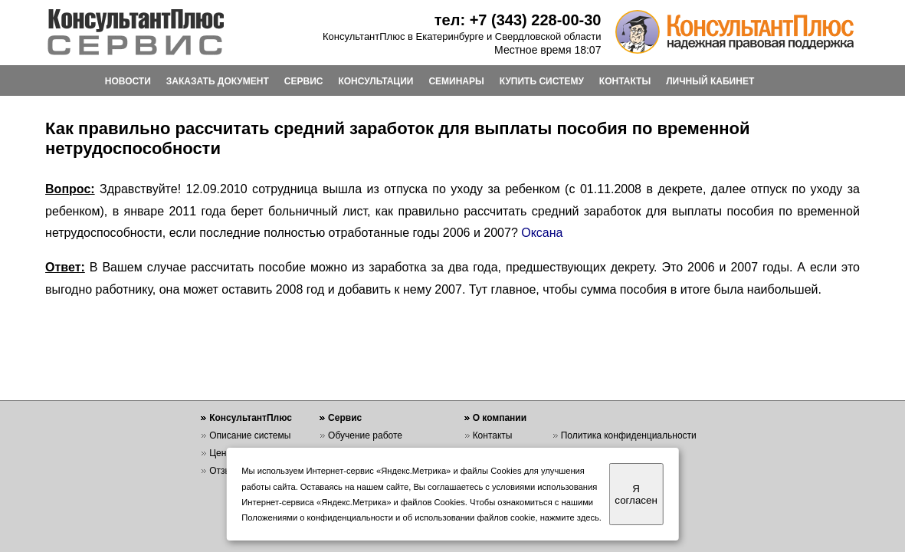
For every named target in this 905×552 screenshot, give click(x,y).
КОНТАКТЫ (625, 81)
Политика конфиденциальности (629, 435)
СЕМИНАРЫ (456, 81)
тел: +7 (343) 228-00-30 (518, 20)
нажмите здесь (569, 517)
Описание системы (249, 435)
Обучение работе (365, 435)
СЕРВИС (303, 81)
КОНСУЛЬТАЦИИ (375, 81)
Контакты (493, 435)
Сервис (345, 417)
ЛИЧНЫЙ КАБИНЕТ (710, 81)
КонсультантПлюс (250, 417)
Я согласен (636, 494)
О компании (500, 417)
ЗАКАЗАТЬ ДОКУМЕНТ (217, 81)
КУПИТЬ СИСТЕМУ (542, 81)
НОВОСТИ (128, 81)
